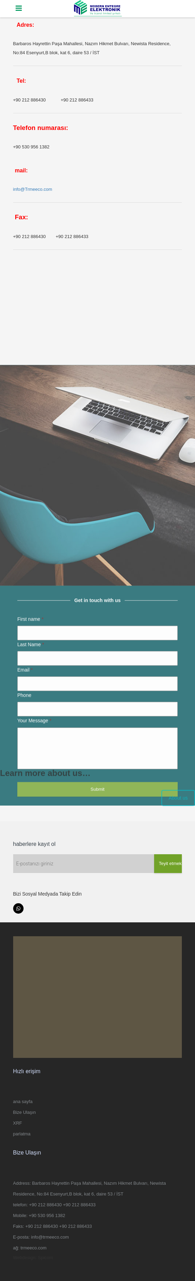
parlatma (22, 1133)
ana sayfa (23, 1101)
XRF (17, 1123)
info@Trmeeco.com (32, 189)
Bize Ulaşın (24, 1112)
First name (30, 731)
